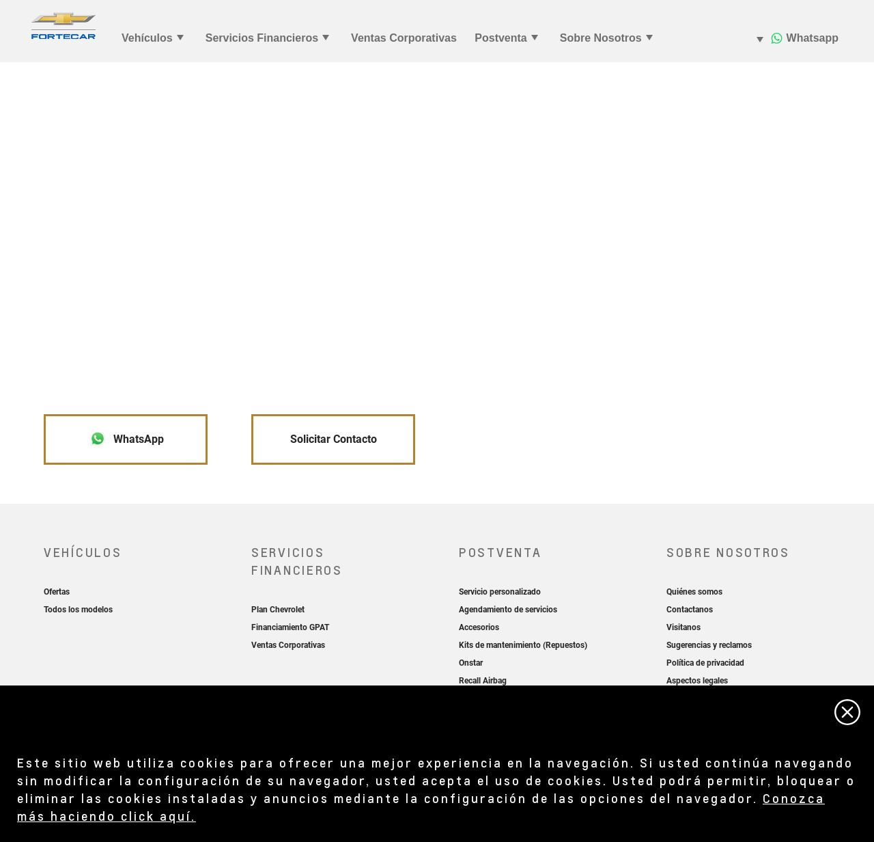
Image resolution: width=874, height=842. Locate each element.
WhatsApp (126, 439)
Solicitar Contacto (333, 439)
